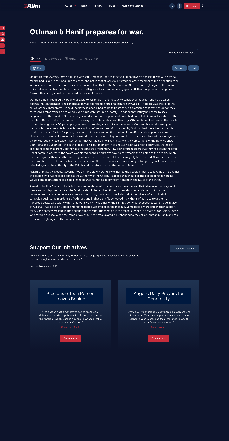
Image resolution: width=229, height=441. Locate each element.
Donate (192, 6)
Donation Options (184, 248)
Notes (70, 58)
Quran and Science (134, 5)
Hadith (85, 5)
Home (33, 42)
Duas (113, 5)
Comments (53, 58)
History (99, 5)
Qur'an (70, 5)
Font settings (89, 58)
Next (193, 68)
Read (35, 58)
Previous (179, 68)
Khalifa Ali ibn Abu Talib (182, 52)
